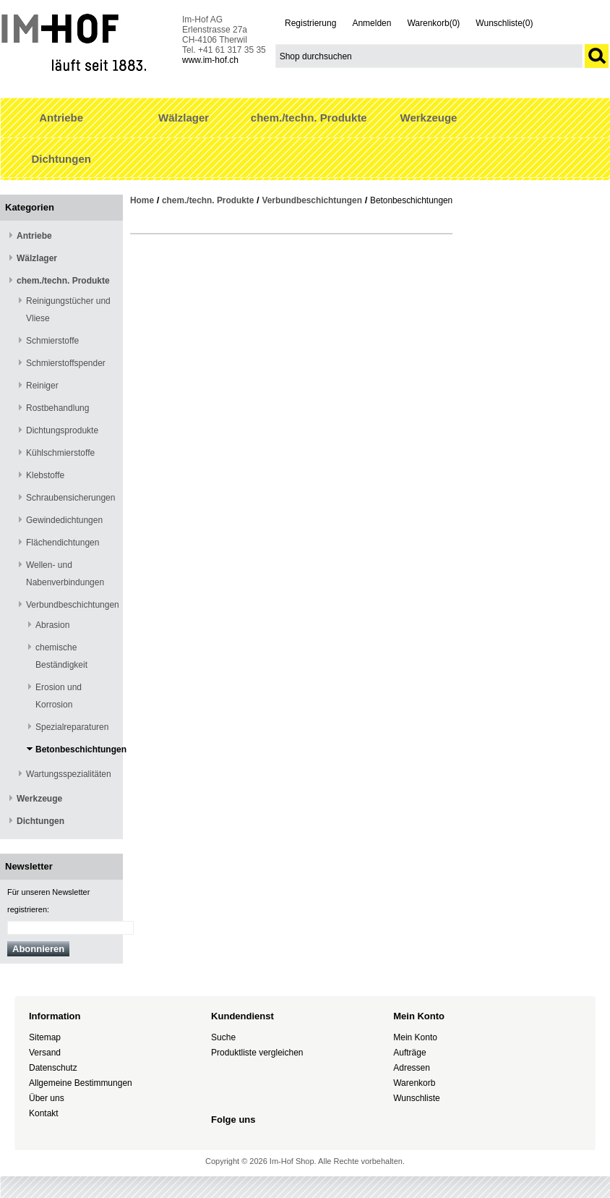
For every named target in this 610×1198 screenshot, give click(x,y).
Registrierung (310, 23)
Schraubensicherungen (70, 498)
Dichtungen (61, 159)
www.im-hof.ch (210, 60)
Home (142, 200)
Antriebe (61, 117)
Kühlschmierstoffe (60, 453)
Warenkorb (414, 1083)
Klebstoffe (45, 475)
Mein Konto (415, 1037)
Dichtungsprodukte (62, 430)
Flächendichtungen (62, 543)
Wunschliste (416, 1098)
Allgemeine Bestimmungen (80, 1083)
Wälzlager (183, 117)
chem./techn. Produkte (309, 117)
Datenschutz (53, 1068)
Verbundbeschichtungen (72, 605)
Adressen (411, 1068)
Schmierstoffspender (66, 363)
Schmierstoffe (52, 341)
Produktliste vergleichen (257, 1053)
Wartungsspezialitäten (68, 774)
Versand (45, 1053)
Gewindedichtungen (64, 520)
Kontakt (44, 1113)
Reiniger (42, 386)
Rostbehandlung (57, 408)
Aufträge (409, 1053)
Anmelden (371, 23)
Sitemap (45, 1037)
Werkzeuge (429, 117)
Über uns (46, 1098)
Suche (223, 1037)
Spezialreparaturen (71, 727)
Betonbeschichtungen (80, 749)
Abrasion (52, 625)
